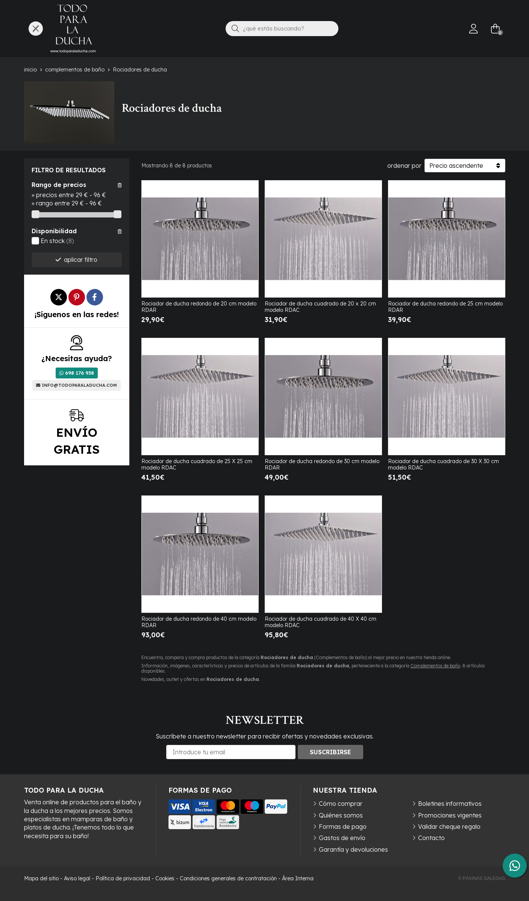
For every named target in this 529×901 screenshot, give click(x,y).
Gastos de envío (342, 838)
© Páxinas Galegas (481, 878)
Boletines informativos (450, 803)
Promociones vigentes (450, 815)
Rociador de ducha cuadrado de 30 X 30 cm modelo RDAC (443, 464)
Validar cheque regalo (449, 826)
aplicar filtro (80, 259)
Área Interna (298, 878)
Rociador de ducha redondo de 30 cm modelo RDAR (322, 464)
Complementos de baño (435, 666)
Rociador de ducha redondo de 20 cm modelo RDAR (198, 306)
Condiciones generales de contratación (228, 878)
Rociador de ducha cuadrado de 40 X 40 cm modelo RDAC (320, 622)
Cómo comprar (340, 803)
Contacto (431, 838)
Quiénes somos (341, 815)
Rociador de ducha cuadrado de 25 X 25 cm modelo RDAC (196, 464)
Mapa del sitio (41, 878)
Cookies (164, 878)
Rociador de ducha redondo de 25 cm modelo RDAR (445, 306)
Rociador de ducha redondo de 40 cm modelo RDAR (198, 622)
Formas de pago (343, 826)
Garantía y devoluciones (353, 849)
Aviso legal (77, 878)
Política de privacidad (122, 878)
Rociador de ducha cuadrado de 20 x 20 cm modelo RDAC (320, 306)
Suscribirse (330, 752)
